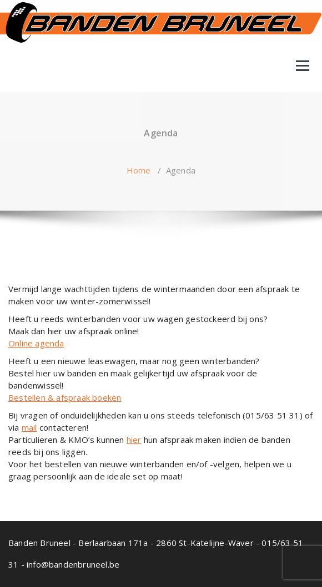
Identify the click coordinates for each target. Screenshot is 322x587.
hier (134, 439)
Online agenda (36, 343)
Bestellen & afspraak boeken (64, 397)
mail (29, 427)
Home (139, 170)
